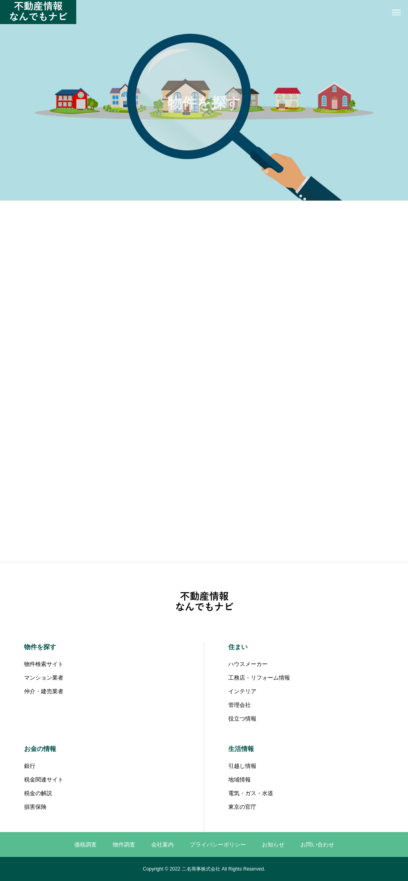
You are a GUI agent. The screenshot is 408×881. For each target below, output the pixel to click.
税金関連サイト (43, 779)
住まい (238, 646)
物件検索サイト (43, 664)
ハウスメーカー (248, 664)
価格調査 (85, 844)
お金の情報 (40, 748)
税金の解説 (38, 793)
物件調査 (124, 844)
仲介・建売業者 (43, 691)
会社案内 (162, 844)
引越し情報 (242, 766)
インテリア (242, 691)
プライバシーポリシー (218, 844)
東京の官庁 (242, 807)
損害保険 (35, 807)
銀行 (29, 766)
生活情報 (241, 748)
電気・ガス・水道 (250, 793)
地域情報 (239, 779)
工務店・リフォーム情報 (259, 677)
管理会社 (239, 705)
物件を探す (40, 646)
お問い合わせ (317, 844)
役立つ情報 (242, 718)
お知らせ (273, 844)
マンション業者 (43, 677)
